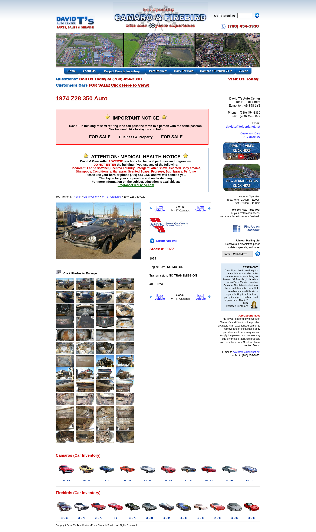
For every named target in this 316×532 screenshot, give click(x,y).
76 (115, 518)
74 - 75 (98, 518)
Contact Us (253, 136)
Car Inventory (91, 196)
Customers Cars (250, 133)
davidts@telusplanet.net (243, 126)
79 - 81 (149, 518)
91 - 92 (209, 480)
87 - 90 (188, 480)
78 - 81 (127, 480)
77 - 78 (132, 518)
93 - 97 (229, 480)
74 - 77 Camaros (111, 196)
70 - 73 (86, 480)
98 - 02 (249, 480)
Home (77, 196)
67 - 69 (66, 480)
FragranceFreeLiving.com (136, 185)
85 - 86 (168, 480)
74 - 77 (107, 480)
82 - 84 (147, 480)
